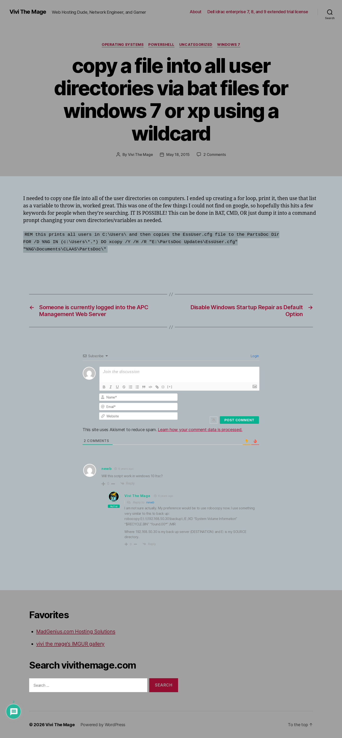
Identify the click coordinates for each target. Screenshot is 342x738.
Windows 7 (228, 45)
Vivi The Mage (27, 12)
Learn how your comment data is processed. (200, 429)
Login (254, 356)
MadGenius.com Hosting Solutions (75, 632)
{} (163, 386)
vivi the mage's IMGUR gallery (70, 644)
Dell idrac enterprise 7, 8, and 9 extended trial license (257, 11)
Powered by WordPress (103, 724)
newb (106, 468)
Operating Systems (123, 45)
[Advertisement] (78, 266)
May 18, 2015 (178, 154)
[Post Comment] (239, 420)
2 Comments (214, 154)
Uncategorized (195, 45)
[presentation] (227, 402)
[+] (169, 386)
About (196, 11)
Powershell (161, 45)
